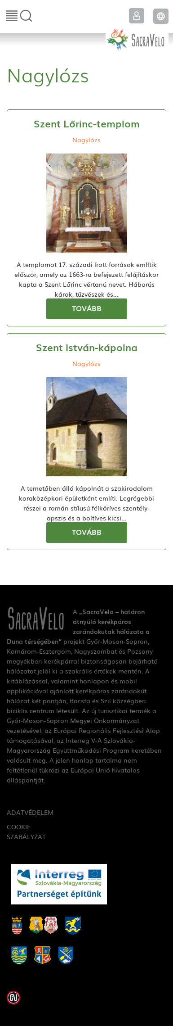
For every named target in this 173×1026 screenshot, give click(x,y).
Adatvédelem (23, 812)
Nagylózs (86, 139)
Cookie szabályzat (23, 831)
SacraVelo (137, 38)
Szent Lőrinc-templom (87, 123)
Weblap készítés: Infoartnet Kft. (13, 997)
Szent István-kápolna (87, 346)
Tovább (87, 308)
